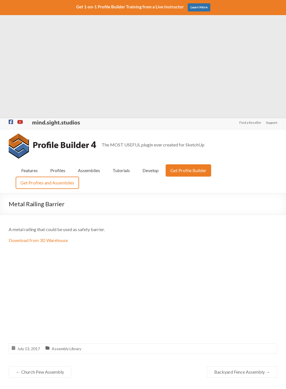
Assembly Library (66, 245)
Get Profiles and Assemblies (47, 79)
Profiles (57, 67)
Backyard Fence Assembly (242, 268)
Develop (150, 67)
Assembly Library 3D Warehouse (128, 318)
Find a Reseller (250, 19)
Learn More (199, 7)
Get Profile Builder (188, 67)
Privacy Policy (171, 382)
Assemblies (89, 67)
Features (29, 67)
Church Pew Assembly (40, 268)
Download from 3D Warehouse (38, 136)
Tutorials (121, 67)
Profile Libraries (113, 327)
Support (271, 19)
